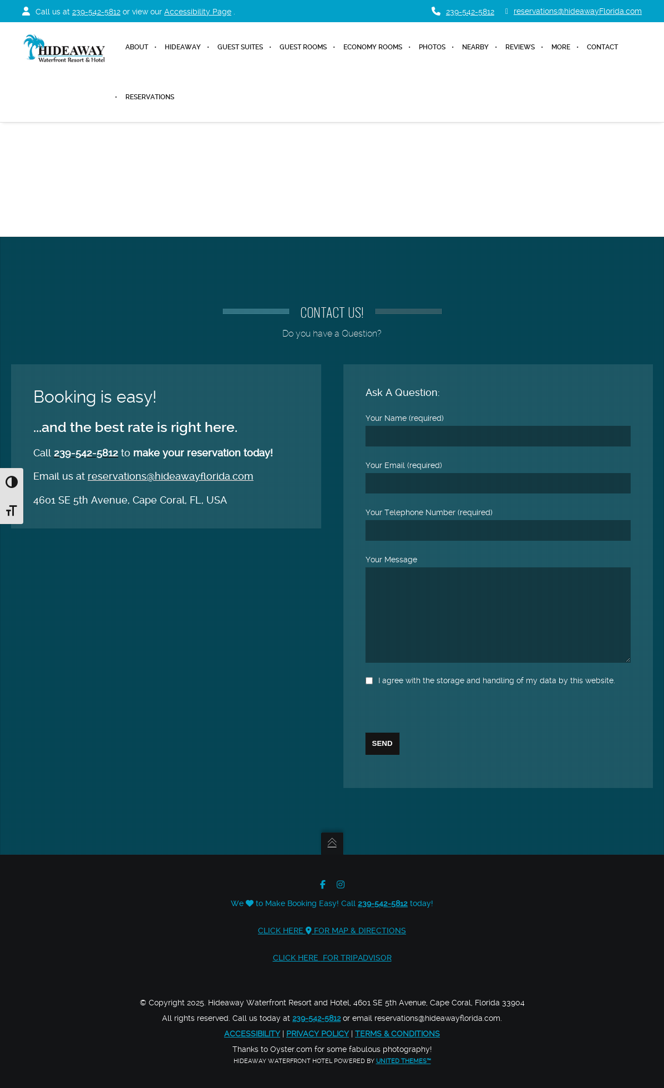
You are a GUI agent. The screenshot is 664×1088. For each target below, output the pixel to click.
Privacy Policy (317, 1033)
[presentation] (450, 711)
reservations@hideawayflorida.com (171, 459)
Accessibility (252, 1033)
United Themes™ (403, 1061)
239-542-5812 (96, 11)
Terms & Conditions (397, 1033)
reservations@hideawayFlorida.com (573, 11)
